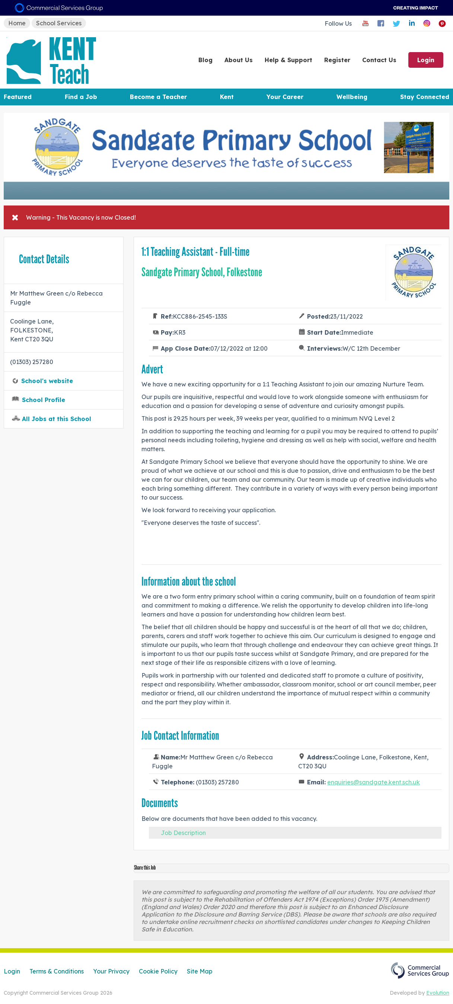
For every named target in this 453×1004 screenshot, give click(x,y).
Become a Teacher (158, 97)
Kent (227, 97)
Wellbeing (351, 97)
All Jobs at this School (56, 419)
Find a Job (81, 97)
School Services (59, 23)
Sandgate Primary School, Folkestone (201, 272)
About (238, 60)
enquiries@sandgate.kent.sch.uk (373, 782)
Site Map (200, 971)
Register (337, 60)
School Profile (43, 400)
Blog (205, 60)
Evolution (437, 992)
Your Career (285, 97)
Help (288, 60)
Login (425, 60)
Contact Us (379, 60)
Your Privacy (111, 971)
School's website (47, 381)
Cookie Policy (158, 971)
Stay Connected (424, 97)
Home (17, 23)
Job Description (183, 832)
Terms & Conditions (56, 971)
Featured (18, 97)
